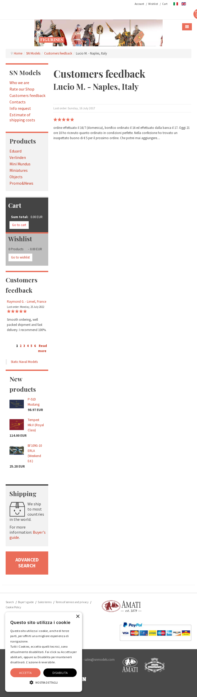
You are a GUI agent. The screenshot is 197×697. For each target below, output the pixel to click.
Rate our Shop (21, 89)
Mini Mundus (20, 164)
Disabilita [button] (60, 673)
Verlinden (17, 157)
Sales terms (45, 602)
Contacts (17, 102)
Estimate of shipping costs (22, 117)
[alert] (43, 652)
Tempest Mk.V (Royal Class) (36, 425)
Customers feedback (58, 53)
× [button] (78, 617)
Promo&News (21, 183)
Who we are (19, 82)
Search (10, 602)
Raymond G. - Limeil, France (26, 301)
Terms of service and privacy (72, 602)
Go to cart (19, 225)
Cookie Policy (13, 607)
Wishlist (153, 4)
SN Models (33, 53)
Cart (165, 4)
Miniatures (18, 170)
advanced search (27, 563)
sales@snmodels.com (99, 659)
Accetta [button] (25, 673)
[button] (43, 682)
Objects (16, 176)
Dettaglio (62, 662)
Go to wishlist (20, 257)
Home (18, 53)
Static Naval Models (24, 362)
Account (139, 4)
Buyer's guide (26, 602)
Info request (20, 108)
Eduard (15, 151)
